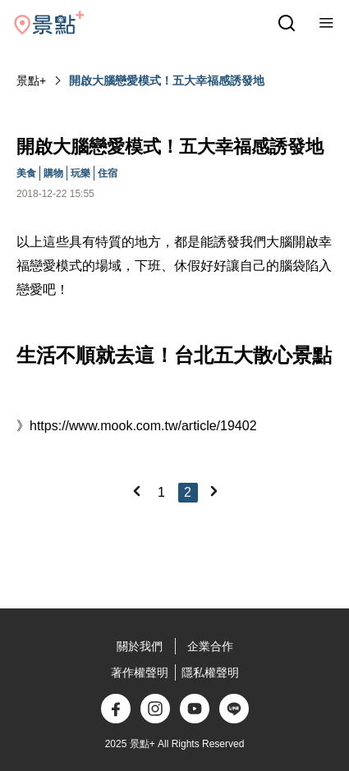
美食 (26, 173)
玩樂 (80, 173)
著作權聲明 (139, 672)
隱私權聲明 (210, 672)
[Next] (213, 491)
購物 (53, 173)
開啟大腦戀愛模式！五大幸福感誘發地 (166, 80)
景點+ (31, 80)
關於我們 (140, 646)
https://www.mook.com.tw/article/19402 (143, 426)
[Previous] (136, 491)
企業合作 (210, 646)
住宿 (107, 173)
